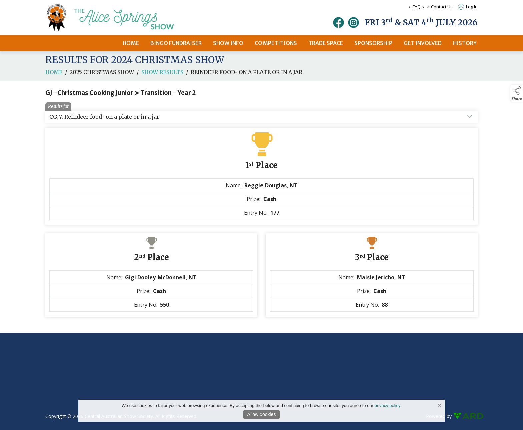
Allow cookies (261, 414)
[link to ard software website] (465, 416)
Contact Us (442, 7)
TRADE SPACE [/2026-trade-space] (325, 43)
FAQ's (418, 7)
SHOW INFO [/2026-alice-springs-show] (228, 43)
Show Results (162, 77)
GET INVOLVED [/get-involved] (423, 43)
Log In (468, 7)
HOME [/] (131, 43)
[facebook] (338, 22)
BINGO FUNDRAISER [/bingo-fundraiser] (176, 43)
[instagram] (353, 22)
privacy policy (387, 405)
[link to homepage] (118, 17)
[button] (516, 93)
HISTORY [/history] (465, 43)
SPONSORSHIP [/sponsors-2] (373, 43)
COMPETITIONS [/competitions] (276, 43)
